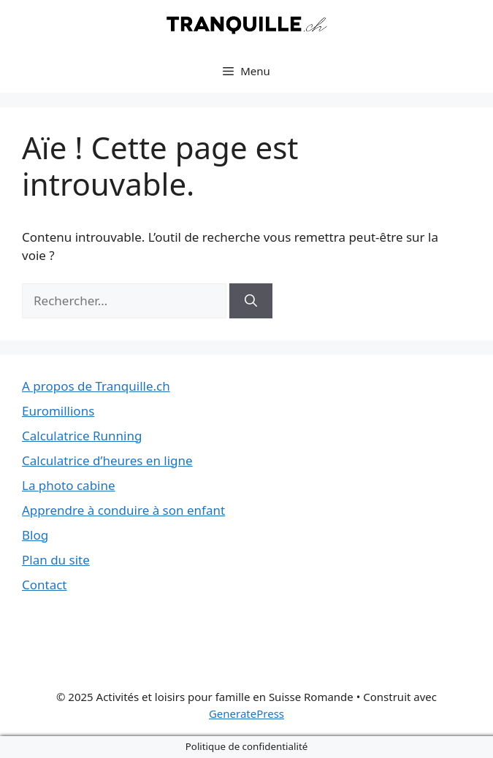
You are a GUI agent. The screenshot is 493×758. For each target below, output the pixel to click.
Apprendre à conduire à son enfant (123, 510)
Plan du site (56, 559)
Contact (44, 584)
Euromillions (58, 410)
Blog (35, 535)
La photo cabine (68, 485)
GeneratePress (246, 713)
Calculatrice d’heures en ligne (107, 460)
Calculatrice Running (82, 435)
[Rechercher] (250, 300)
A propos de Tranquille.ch (96, 386)
